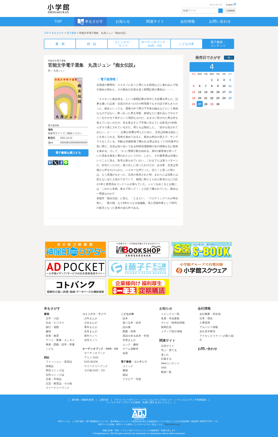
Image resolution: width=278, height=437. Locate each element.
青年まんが (90, 327)
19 (193, 98)
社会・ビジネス (55, 322)
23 (218, 98)
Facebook (60, 162)
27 (199, 104)
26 (193, 104)
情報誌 (50, 366)
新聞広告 (166, 327)
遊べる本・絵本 (132, 322)
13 (199, 92)
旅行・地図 (52, 327)
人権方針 (104, 399)
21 (205, 98)
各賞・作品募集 (170, 318)
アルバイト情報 (208, 327)
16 (218, 92)
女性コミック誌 (55, 374)
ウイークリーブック (57, 387)
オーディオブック (94, 352)
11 (230, 86)
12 (193, 92)
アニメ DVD (91, 357)
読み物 (127, 327)
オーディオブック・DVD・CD (100, 348)
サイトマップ (216, 5)
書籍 (46, 313)
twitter (55, 162)
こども (50, 348)
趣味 (48, 331)
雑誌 (46, 357)
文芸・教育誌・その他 (59, 383)
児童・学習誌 (54, 379)
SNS (164, 367)
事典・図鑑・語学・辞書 (60, 344)
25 (230, 98)
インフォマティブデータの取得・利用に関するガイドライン (139, 402)
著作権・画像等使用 (82, 399)
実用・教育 (52, 335)
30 (218, 104)
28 (205, 104)
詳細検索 (231, 11)
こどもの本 (127, 313)
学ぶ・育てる (169, 350)
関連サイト (167, 340)
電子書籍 (71, 33)
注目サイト (167, 345)
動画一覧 (166, 372)
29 (211, 104)
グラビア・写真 (132, 379)
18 (230, 92)
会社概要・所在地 (210, 313)
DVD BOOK (91, 361)
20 (199, 98)
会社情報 (204, 308)
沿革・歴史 (206, 318)
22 (211, 98)
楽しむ (165, 354)
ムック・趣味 (130, 344)
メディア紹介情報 (171, 331)
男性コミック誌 (55, 370)
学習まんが (130, 340)
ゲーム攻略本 (130, 348)
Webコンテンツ (170, 363)
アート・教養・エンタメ (60, 340)
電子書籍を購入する (68, 152)
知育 (125, 353)
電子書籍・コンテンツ (134, 361)
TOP (46, 33)
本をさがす (58, 33)
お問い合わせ (207, 348)
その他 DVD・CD (94, 370)
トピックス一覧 (170, 313)
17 (224, 92)
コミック (128, 366)
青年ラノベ (90, 335)
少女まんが (90, 322)
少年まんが (90, 318)
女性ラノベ (90, 340)
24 (224, 98)
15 (211, 92)
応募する (166, 358)
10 (224, 86)
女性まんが (90, 331)
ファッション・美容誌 (59, 361)
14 (205, 92)
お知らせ (165, 308)
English (231, 5)
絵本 (125, 318)
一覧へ (229, 57)
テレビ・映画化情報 (173, 322)
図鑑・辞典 (129, 331)
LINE (66, 162)
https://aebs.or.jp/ (172, 424)
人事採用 (204, 322)
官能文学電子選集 (57, 60)
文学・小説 (52, 318)
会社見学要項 (207, 331)
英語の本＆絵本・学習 (136, 335)
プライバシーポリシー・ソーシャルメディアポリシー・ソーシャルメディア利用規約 (160, 399)
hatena (50, 162)
